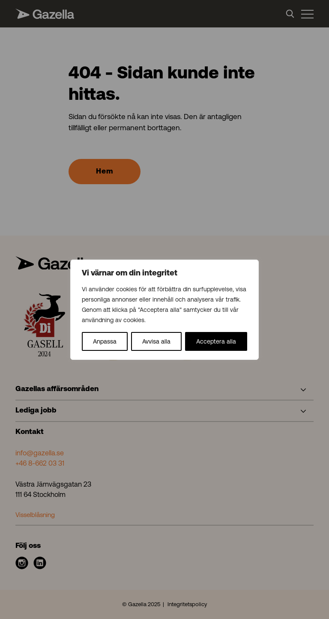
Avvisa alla (156, 341)
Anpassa (105, 341)
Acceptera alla (216, 341)
